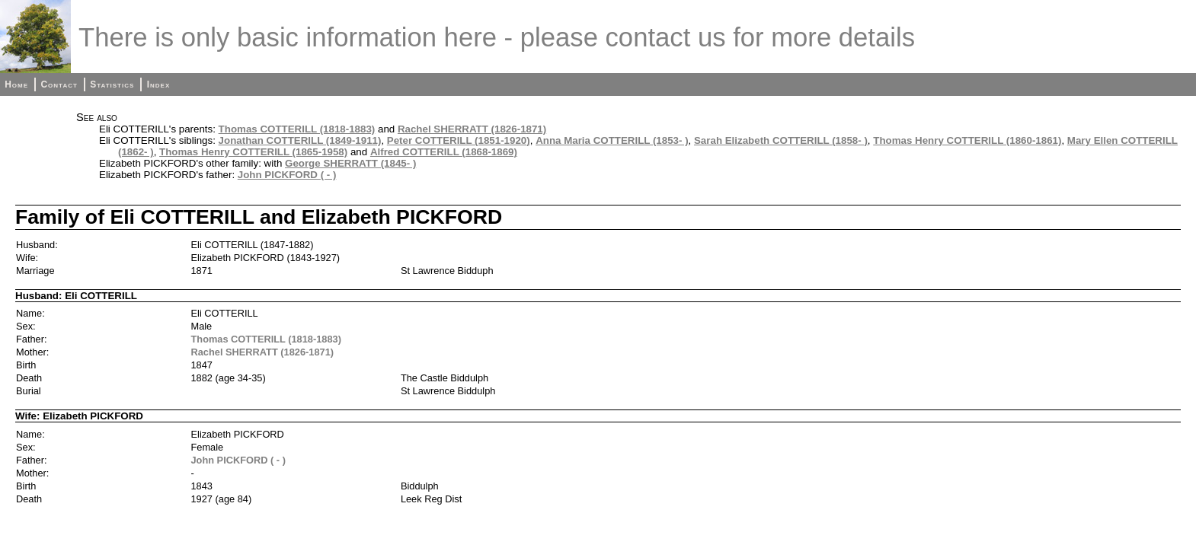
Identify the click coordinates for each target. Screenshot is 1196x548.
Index (159, 84)
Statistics (112, 84)
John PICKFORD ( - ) (287, 174)
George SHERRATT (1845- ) (350, 163)
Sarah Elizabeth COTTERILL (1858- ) (781, 140)
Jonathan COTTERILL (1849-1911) (300, 140)
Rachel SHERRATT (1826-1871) (472, 129)
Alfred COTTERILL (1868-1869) (443, 152)
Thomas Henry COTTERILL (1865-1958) (253, 152)
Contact (58, 84)
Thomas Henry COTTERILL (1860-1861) (967, 140)
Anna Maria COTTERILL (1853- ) (612, 140)
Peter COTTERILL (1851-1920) (458, 140)
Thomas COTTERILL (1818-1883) (297, 129)
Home (16, 84)
